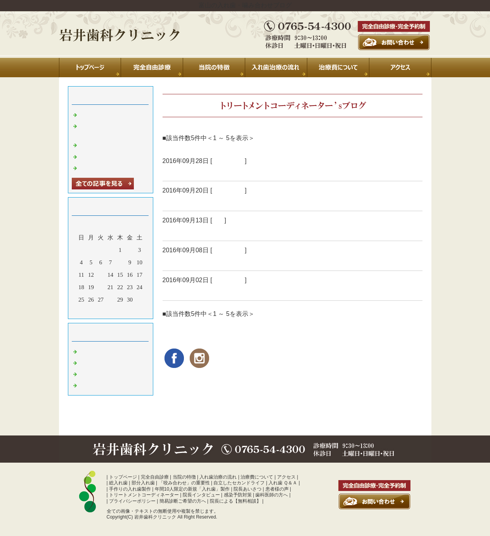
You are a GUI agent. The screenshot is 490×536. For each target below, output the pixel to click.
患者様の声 (277, 489)
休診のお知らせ (100, 144)
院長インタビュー (201, 495)
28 (110, 300)
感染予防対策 (238, 495)
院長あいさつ (247, 489)
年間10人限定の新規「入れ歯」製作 (192, 489)
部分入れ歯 (143, 483)
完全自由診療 (155, 477)
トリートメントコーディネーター (144, 495)
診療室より (94, 362)
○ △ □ (172, 291)
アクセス (286, 477)
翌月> (125, 311)
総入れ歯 (118, 483)
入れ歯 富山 (228, 161)
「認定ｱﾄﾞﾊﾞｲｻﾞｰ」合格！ (203, 231)
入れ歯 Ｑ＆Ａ (282, 483)
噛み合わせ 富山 (101, 385)
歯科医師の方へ (271, 495)
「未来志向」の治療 (194, 171)
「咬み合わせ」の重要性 (184, 483)
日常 (218, 220)
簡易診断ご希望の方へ (182, 501)
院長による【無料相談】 (235, 501)
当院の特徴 (184, 477)
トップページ (123, 477)
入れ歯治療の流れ (218, 477)
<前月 (95, 311)
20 (101, 287)
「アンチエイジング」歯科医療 (211, 201)
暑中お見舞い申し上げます (114, 167)
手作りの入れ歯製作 (130, 489)
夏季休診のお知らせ (106, 114)
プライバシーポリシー (132, 501)
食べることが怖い (190, 261)
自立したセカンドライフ (239, 483)
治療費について (257, 477)
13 (101, 275)
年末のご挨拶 (97, 156)
